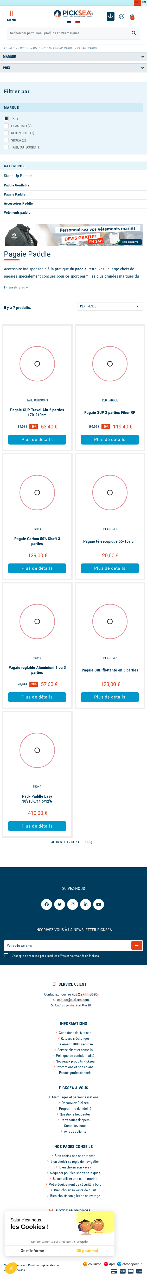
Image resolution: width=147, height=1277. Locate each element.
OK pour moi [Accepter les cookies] (87, 1251)
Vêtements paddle (17, 212)
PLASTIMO (21, 126)
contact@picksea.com (73, 1000)
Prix (6, 68)
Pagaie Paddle (14, 194)
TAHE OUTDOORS (25, 147)
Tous (14, 119)
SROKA (18, 140)
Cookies (20, 1270)
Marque (9, 57)
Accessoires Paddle (18, 203)
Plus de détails (37, 439)
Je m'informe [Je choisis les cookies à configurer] (32, 1251)
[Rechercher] (73, 33)
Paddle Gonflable (16, 185)
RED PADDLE (22, 133)
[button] (11, 1268)
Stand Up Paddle (18, 175)
